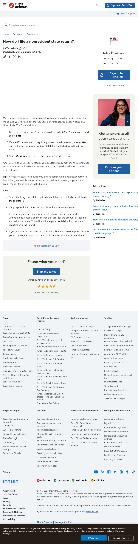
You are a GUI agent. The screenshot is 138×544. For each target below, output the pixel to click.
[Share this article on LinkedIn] (19, 56)
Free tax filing (43, 329)
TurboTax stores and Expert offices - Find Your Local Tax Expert (50, 394)
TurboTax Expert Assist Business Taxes (52, 377)
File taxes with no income (116, 350)
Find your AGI (111, 371)
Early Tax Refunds (11, 381)
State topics (32, 34)
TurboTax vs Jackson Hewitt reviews (84, 443)
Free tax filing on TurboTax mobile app (16, 375)
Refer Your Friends (12, 453)
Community (8, 442)
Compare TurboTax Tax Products (14, 327)
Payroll (107, 423)
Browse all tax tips (113, 330)
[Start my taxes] (46, 271)
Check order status (79, 345)
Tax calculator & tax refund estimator (49, 423)
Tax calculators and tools (48, 419)
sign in (47, 245)
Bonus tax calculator (46, 457)
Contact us (8, 425)
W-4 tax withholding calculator (51, 440)
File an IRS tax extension (14, 434)
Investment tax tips (113, 381)
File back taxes (111, 366)
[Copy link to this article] (5, 56)
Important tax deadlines (115, 390)
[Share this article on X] (14, 56)
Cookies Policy (59, 528)
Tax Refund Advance (13, 350)
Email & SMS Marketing (115, 451)
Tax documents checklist (48, 461)
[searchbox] (51, 25)
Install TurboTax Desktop (82, 341)
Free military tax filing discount (51, 346)
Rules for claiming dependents (119, 345)
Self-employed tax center (15, 345)
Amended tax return (114, 358)
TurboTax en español (13, 386)
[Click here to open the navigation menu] (4, 4)
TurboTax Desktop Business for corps (85, 354)
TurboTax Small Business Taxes (51, 383)
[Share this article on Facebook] (9, 56)
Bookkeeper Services (114, 455)
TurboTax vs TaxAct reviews (84, 438)
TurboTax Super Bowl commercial (81, 423)
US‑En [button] (97, 5)
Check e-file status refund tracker (49, 434)
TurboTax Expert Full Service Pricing (50, 364)
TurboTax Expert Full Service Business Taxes (50, 370)
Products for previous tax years (18, 371)
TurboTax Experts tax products (51, 351)
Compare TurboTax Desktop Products (84, 331)
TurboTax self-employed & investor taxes (49, 340)
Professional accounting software (115, 436)
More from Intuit (112, 446)
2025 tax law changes (114, 398)
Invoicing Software (113, 459)
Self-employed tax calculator (50, 444)
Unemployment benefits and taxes (118, 375)
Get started (18, 34)
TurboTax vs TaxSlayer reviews (85, 434)
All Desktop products (81, 337)
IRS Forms (7, 341)
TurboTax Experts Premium (49, 355)
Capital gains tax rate (114, 362)
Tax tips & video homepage (117, 326)
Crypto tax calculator (47, 449)
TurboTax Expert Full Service (50, 359)
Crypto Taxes (9, 354)
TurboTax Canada (11, 366)
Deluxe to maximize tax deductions (48, 334)
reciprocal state (33, 231)
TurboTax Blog (10, 362)
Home (6, 34)
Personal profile (28, 132)
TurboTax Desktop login (82, 326)
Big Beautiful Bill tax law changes (14, 447)
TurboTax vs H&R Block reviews (86, 430)
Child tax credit (111, 386)
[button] (18, 319)
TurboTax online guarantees (16, 337)
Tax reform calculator (47, 466)
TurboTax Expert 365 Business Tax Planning (51, 388)
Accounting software (114, 419)
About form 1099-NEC (115, 354)
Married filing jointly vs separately (115, 335)
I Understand (93, 538)
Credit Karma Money (13, 358)
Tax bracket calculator (47, 430)
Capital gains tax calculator (49, 453)
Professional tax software (116, 431)
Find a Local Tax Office (48, 403)
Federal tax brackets (113, 394)
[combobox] (51, 25)
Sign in (119, 13)
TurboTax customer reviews (84, 419)
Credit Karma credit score (116, 442)
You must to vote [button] (47, 245)
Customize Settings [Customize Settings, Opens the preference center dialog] (121, 538)
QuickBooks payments (115, 427)
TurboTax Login (10, 438)
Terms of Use (92, 511)
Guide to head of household (118, 341)
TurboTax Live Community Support (15, 419)
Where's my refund (12, 430)
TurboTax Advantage (80, 350)
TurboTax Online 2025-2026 (16, 333)
